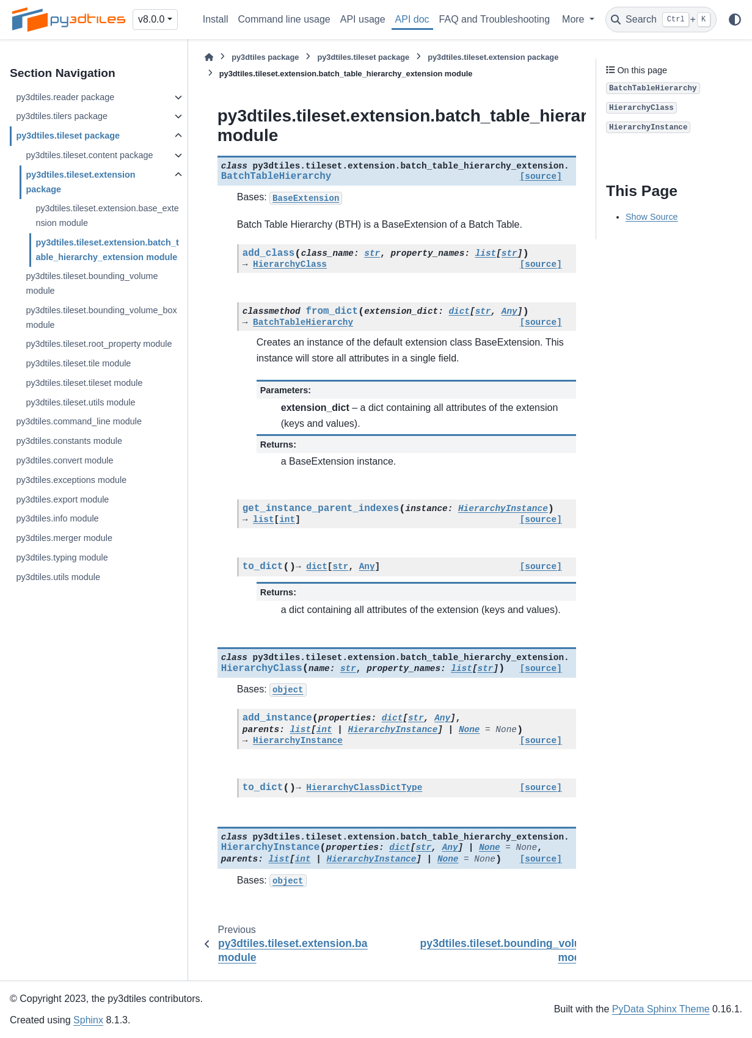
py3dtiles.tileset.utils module (80, 402)
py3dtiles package (265, 57)
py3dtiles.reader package (65, 97)
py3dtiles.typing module (62, 557)
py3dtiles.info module (57, 518)
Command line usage (284, 19)
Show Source (652, 217)
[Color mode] (735, 19)
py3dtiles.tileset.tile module (78, 363)
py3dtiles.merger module (64, 538)
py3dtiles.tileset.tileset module (84, 383)
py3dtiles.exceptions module (71, 480)
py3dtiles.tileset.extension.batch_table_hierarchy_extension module (106, 250)
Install (215, 19)
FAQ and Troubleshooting (494, 19)
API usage (362, 19)
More (574, 19)
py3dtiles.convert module (64, 460)
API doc (412, 19)
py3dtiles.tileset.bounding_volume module (92, 283)
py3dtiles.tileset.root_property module (99, 344)
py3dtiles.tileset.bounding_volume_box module (101, 317)
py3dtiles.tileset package (68, 135)
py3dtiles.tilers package (62, 116)
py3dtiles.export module (62, 499)
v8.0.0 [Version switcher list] (151, 19)
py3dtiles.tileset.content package (89, 155)
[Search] (661, 19)
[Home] (209, 57)
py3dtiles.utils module (58, 577)
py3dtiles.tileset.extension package (80, 182)
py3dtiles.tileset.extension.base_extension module (106, 215)
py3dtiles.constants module (69, 441)
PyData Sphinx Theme (661, 1009)
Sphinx (88, 1020)
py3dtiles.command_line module (79, 421)
